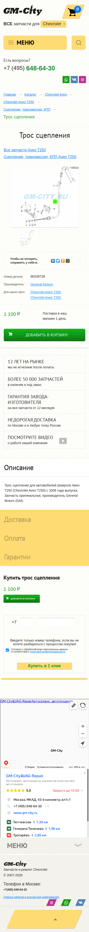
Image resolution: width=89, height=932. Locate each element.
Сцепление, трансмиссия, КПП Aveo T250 (40, 157)
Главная (10, 94)
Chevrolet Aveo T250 (19, 102)
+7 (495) (29, 68)
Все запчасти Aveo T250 (25, 150)
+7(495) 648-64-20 (15, 889)
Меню (25, 42)
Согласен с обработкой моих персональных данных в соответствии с (39, 650)
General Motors (41, 284)
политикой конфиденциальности (47, 651)
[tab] (44, 467)
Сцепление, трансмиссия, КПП (27, 109)
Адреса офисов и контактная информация (31, 897)
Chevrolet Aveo (56, 94)
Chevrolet (52, 24)
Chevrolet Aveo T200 (45, 292)
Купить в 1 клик (44, 666)
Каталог (30, 94)
